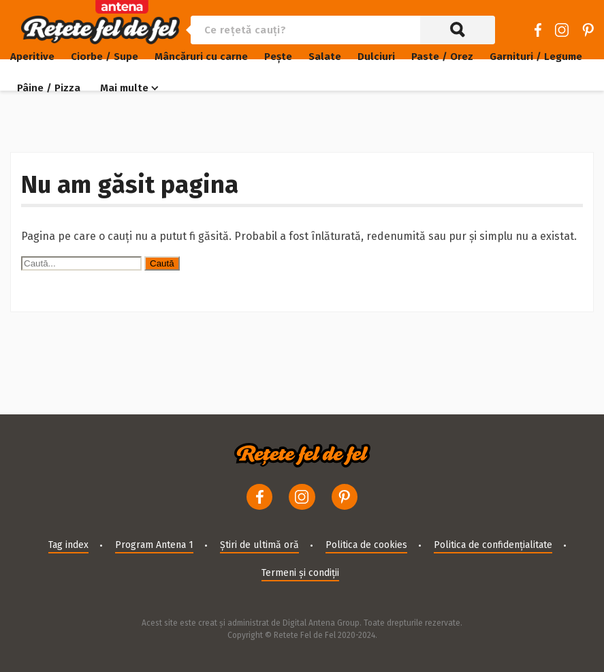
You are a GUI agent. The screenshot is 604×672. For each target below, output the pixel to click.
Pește (278, 56)
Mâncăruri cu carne (201, 56)
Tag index (68, 545)
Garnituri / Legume (536, 56)
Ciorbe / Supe (104, 56)
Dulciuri (376, 56)
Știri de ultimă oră (259, 545)
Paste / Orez (442, 56)
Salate (324, 56)
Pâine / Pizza (48, 88)
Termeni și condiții (300, 573)
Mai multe (124, 88)
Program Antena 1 (154, 545)
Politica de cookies (366, 545)
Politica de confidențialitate (493, 545)
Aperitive (32, 56)
